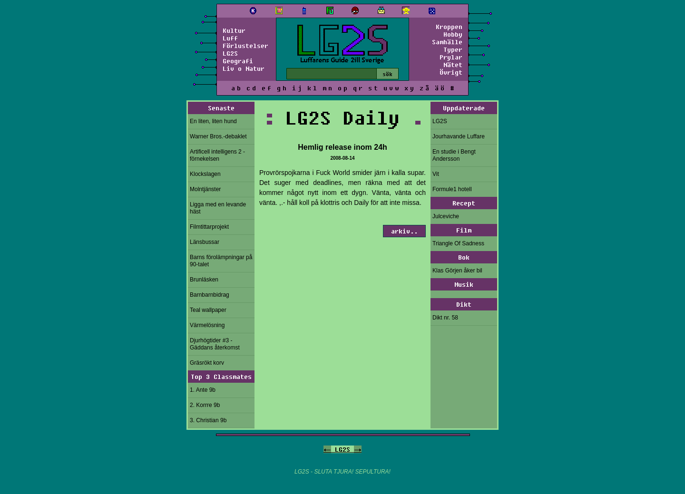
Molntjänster (205, 189)
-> (358, 449)
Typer (452, 49)
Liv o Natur (243, 68)
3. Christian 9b (208, 420)
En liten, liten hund (213, 121)
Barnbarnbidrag (209, 294)
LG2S (230, 53)
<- (327, 449)
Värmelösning (207, 325)
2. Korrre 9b (205, 405)
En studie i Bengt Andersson (454, 155)
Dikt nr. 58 (445, 317)
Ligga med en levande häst (218, 208)
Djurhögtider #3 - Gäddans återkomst (215, 344)
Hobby (452, 34)
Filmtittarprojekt (209, 226)
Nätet (452, 64)
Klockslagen (205, 174)
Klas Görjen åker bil (457, 270)
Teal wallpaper (208, 310)
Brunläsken (204, 279)
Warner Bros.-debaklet (218, 136)
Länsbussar (204, 242)
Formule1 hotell (452, 189)
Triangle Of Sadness (458, 243)
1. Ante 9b (202, 390)
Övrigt (451, 72)
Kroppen (449, 26)
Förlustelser (245, 45)
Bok (464, 257)
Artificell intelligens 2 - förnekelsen (217, 155)
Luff (230, 38)
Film (463, 230)
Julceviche (445, 216)
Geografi (238, 61)
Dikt (463, 304)
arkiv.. (404, 231)
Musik (463, 284)
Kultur (234, 30)
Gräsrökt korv (207, 362)
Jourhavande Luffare (458, 136)
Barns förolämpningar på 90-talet (221, 261)
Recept (463, 203)
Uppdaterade (464, 108)
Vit (435, 174)
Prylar (451, 57)
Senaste (221, 108)
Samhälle (447, 42)
